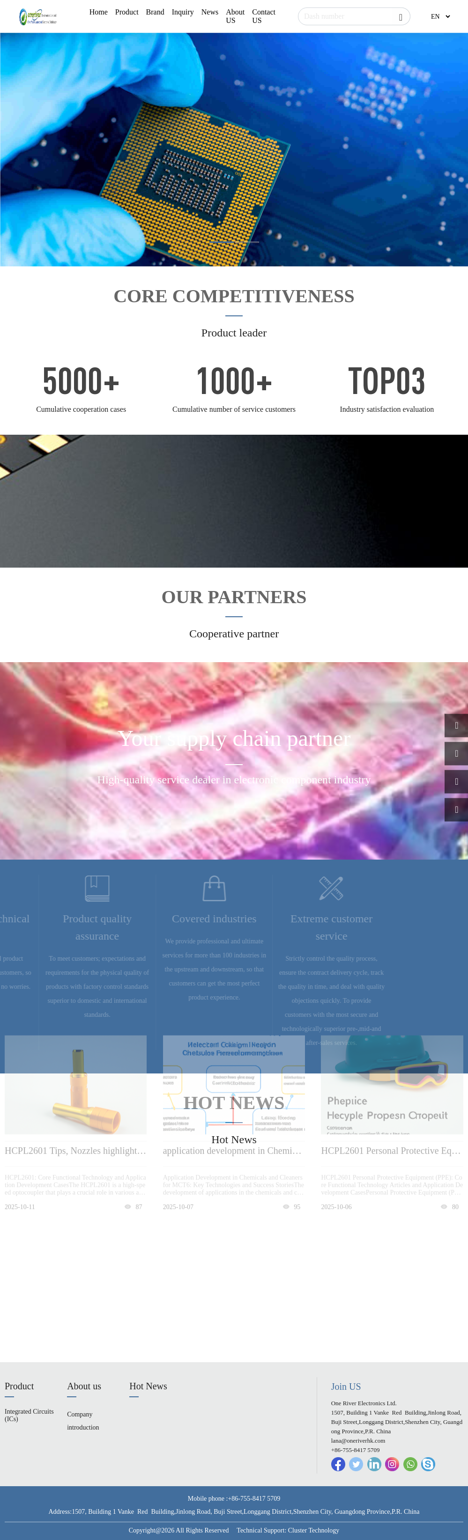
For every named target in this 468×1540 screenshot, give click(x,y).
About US (235, 16)
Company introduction (83, 1421)
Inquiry (183, 12)
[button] (221, 242)
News (209, 12)
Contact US (263, 16)
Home (98, 12)
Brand (155, 12)
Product (127, 12)
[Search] (354, 16)
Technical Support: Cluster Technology (288, 1530)
